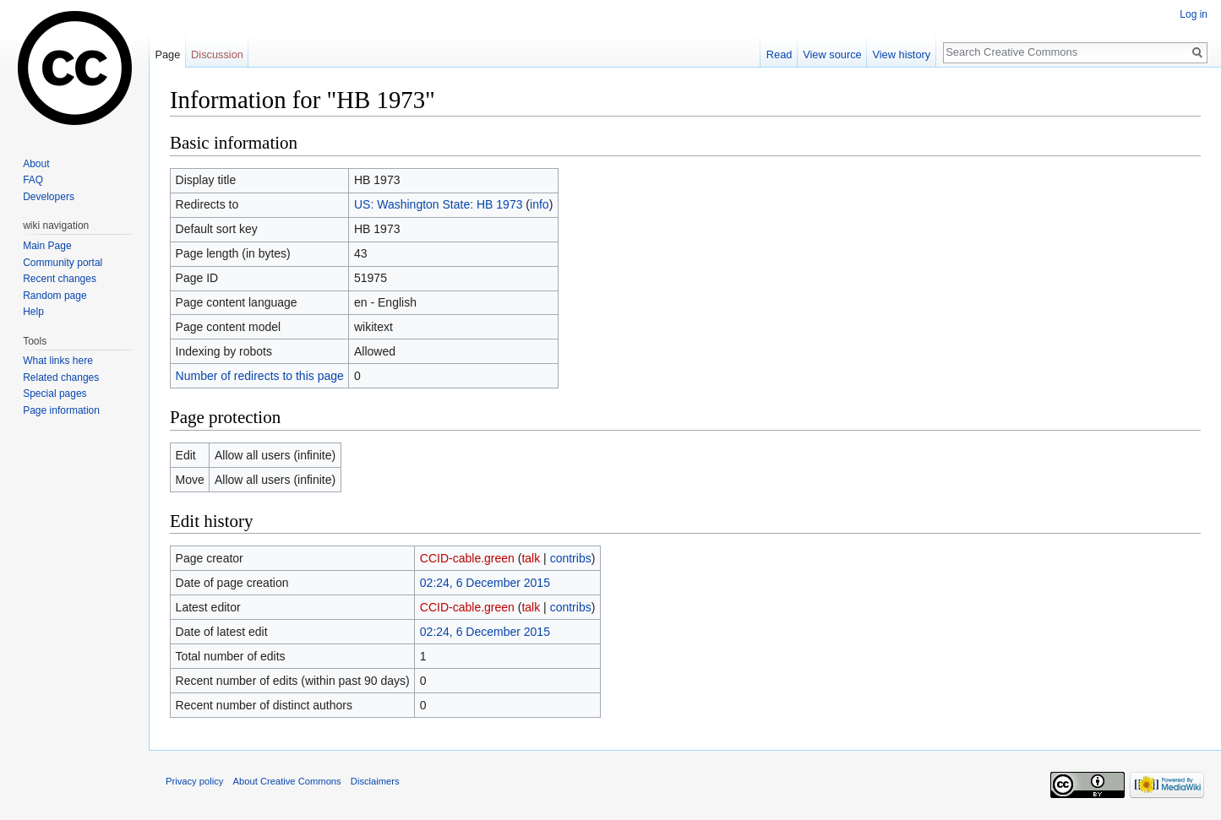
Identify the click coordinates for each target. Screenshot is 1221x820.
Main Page (47, 246)
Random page (54, 295)
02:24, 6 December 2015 (485, 582)
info (539, 204)
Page (167, 54)
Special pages (54, 393)
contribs (570, 558)
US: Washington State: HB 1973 (438, 204)
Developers (48, 197)
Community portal (62, 263)
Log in (1193, 14)
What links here (58, 361)
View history (901, 54)
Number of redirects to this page (260, 376)
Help (33, 312)
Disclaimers (375, 781)
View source (832, 54)
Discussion (217, 54)
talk (530, 558)
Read (779, 54)
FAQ (33, 180)
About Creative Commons (287, 781)
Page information (61, 410)
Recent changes (59, 279)
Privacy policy (194, 781)
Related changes (61, 377)
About (36, 164)
